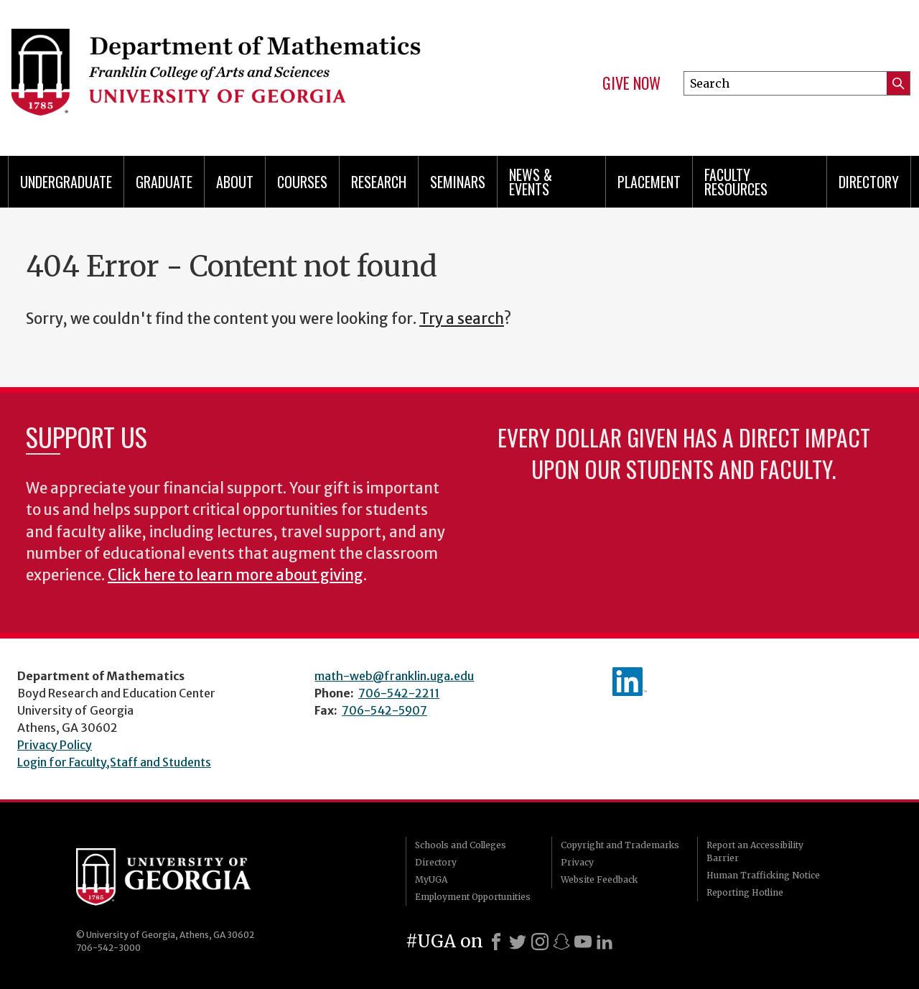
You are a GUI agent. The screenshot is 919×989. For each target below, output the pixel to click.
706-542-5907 (384, 710)
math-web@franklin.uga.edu (394, 676)
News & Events (530, 182)
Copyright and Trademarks (620, 845)
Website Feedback (599, 879)
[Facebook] (496, 941)
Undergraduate (66, 181)
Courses (302, 181)
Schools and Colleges (460, 845)
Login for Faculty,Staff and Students (114, 762)
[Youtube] (583, 941)
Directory (869, 181)
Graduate (164, 181)
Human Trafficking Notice (763, 875)
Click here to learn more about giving (235, 575)
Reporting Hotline (744, 892)
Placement (649, 181)
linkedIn (629, 681)
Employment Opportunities (473, 896)
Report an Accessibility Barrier (754, 851)
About (234, 181)
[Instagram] (540, 941)
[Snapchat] (561, 941)
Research (378, 181)
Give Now (631, 83)
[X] (517, 941)
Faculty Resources (736, 182)
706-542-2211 (398, 693)
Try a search (461, 319)
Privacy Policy (54, 745)
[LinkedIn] (604, 941)
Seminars (457, 181)
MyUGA (431, 879)
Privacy (577, 862)
